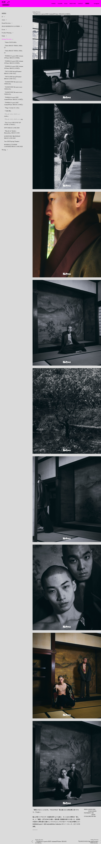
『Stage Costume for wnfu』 (12, 108)
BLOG (65, 3)
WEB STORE (73, 3)
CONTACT (80, 3)
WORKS (54, 3)
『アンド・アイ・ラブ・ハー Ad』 (13, 119)
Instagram (96, 3)
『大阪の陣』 (8, 111)
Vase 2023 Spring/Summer (11, 141)
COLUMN (60, 3)
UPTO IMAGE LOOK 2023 (11, 128)
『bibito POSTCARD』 (10, 42)
